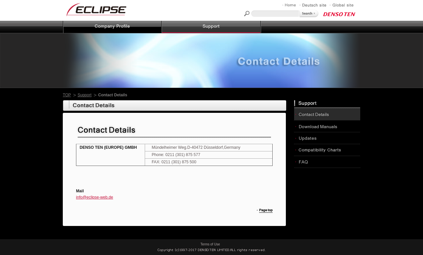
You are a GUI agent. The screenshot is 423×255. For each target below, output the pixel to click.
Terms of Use (210, 244)
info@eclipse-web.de (94, 197)
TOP (67, 95)
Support (85, 95)
